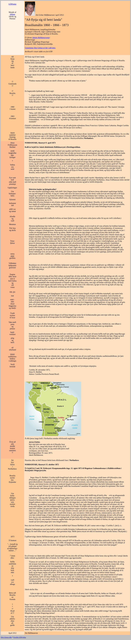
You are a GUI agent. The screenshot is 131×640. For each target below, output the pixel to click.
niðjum (12, 14)
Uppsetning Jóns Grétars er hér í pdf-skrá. (40, 48)
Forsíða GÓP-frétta (19, 637)
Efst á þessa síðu (6, 637)
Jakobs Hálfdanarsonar (41, 38)
